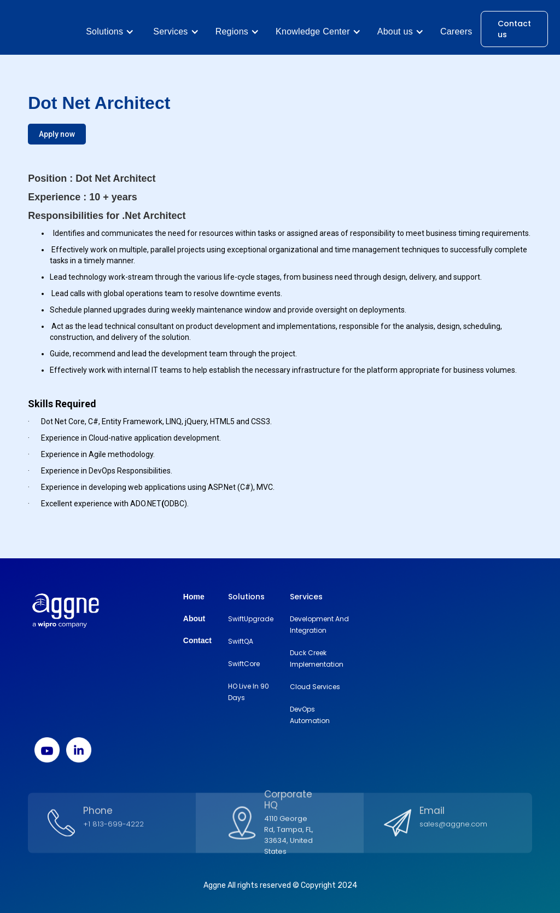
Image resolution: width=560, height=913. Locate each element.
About (194, 618)
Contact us (514, 29)
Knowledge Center (313, 31)
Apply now (57, 134)
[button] (109, 31)
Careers (456, 31)
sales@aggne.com (453, 829)
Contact (197, 640)
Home (194, 596)
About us (395, 31)
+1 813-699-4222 (113, 829)
